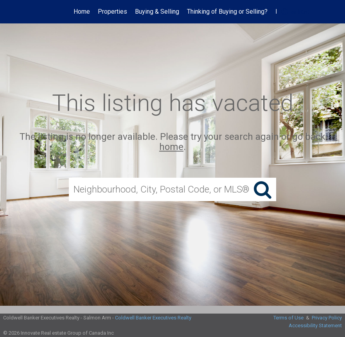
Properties (112, 11)
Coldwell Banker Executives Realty (153, 318)
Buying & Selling (157, 11)
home (171, 147)
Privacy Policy (327, 318)
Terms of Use (288, 318)
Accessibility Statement (315, 325)
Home (82, 11)
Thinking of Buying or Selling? (227, 11)
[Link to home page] (30, 11)
